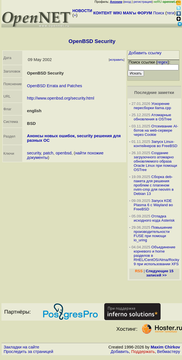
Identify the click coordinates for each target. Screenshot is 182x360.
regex (162, 62)
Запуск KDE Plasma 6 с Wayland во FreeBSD (153, 205)
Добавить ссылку (145, 53)
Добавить (120, 351)
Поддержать (143, 351)
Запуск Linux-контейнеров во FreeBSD (155, 144)
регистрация (143, 1)
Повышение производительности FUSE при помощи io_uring (153, 233)
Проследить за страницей (28, 351)
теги (170, 13)
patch (48, 153)
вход (127, 1)
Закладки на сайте (21, 347)
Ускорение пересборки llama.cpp (152, 106)
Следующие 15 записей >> (159, 273)
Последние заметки (154, 92)
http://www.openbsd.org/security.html (60, 98)
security (34, 153)
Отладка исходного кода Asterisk (154, 218)
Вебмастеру (168, 351)
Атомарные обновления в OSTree (153, 117)
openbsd (63, 153)
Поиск (158, 13)
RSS (139, 271)
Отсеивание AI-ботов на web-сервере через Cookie (156, 130)
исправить (117, 59)
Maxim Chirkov (165, 347)
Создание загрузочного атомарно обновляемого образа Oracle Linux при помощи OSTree (155, 161)
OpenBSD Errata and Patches (54, 86)
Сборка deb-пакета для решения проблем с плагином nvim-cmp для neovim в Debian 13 (154, 185)
